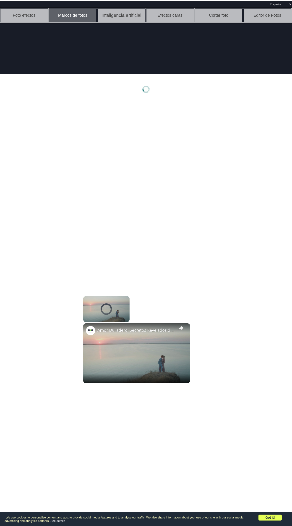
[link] (90, 330)
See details (57, 521)
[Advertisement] (35, 172)
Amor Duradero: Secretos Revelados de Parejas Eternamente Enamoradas (136, 330)
